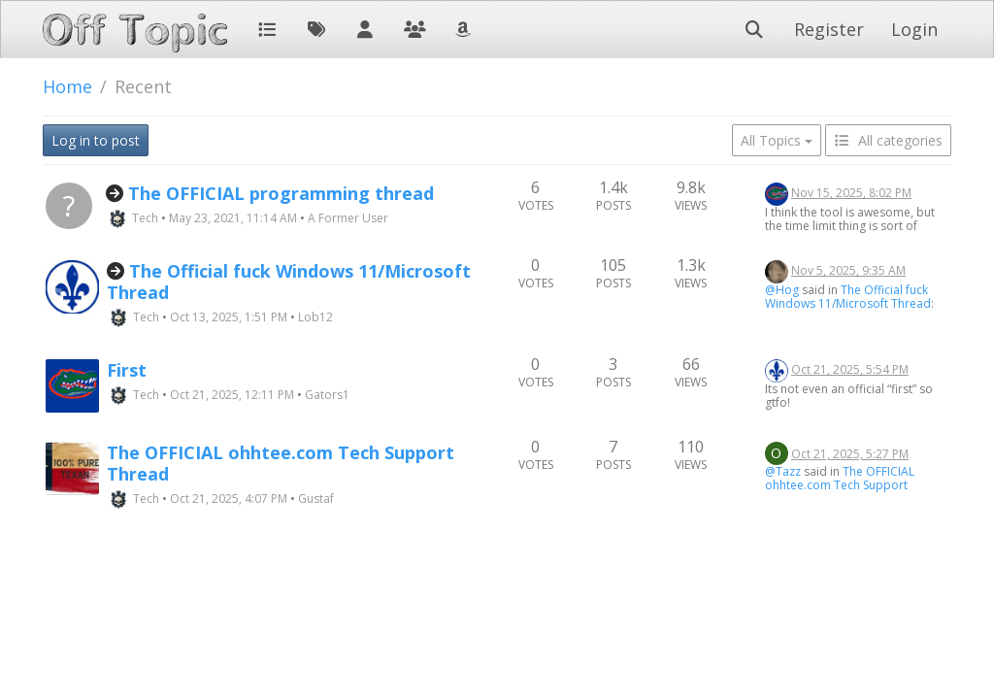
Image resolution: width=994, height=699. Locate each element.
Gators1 (327, 394)
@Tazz (783, 471)
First (127, 370)
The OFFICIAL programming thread (281, 193)
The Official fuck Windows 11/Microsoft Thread (289, 281)
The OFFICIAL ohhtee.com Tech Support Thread (280, 463)
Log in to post (95, 140)
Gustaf (316, 498)
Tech (145, 218)
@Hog (782, 290)
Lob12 (315, 317)
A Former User (348, 218)
